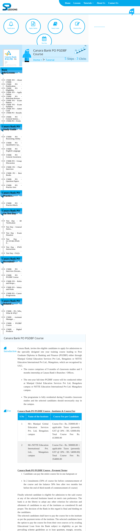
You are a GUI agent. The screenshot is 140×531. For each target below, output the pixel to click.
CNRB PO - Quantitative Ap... (14, 144)
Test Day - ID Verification (14, 222)
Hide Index (10, 504)
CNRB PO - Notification (14, 84)
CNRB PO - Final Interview (14, 168)
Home (67, 3)
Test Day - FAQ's (13, 253)
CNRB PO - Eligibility (14, 88)
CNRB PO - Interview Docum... (14, 270)
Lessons (77, 3)
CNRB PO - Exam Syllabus (14, 105)
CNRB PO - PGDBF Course (14, 276)
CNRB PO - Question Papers (14, 180)
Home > (38, 60)
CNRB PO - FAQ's (13, 121)
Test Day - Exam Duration (14, 234)
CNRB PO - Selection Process (14, 97)
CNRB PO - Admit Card (14, 109)
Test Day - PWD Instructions (14, 248)
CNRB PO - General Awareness (14, 156)
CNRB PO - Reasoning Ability (14, 138)
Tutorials (88, 3)
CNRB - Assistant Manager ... (14, 318)
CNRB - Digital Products (14, 330)
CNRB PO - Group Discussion (14, 162)
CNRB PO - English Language (14, 150)
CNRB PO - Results (14, 113)
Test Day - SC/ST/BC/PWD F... (14, 241)
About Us (101, 3)
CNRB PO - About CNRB (14, 80)
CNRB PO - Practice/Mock (14, 204)
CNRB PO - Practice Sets (14, 186)
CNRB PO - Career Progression (14, 294)
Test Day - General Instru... (14, 228)
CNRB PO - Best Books (14, 174)
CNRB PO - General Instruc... (14, 117)
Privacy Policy (83, 521)
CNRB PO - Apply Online (14, 92)
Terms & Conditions (65, 521)
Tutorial (50, 60)
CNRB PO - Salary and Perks (14, 288)
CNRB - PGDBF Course (14, 324)
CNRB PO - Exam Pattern (14, 101)
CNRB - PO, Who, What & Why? (14, 312)
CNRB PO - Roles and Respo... (14, 282)
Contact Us (113, 3)
